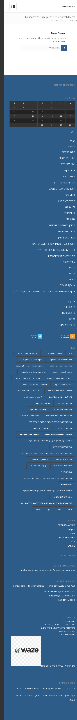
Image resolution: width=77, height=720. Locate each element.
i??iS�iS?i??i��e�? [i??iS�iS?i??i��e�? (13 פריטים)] (37, 428)
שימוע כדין (66, 219)
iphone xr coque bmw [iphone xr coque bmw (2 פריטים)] (35, 459)
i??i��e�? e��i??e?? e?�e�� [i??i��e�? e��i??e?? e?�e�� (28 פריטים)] (55, 434)
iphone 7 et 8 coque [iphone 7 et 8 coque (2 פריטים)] (59, 459)
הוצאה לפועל (65, 176)
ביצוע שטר (66, 194)
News (68, 533)
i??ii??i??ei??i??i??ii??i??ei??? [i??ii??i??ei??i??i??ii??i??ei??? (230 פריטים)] (25, 416)
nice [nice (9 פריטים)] (66, 509)
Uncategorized (63, 537)
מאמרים (67, 279)
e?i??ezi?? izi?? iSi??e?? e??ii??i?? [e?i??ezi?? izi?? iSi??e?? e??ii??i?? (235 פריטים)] (26, 390)
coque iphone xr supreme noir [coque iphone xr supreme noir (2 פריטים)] (24, 378)
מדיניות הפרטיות (64, 324)
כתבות (68, 318)
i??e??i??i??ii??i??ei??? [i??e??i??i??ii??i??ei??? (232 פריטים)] (60, 403)
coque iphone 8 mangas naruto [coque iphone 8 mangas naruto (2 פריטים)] (30, 372)
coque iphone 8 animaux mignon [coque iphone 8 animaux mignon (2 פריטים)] (26, 366)
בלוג (69, 541)
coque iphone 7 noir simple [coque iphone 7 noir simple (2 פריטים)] (26, 359)
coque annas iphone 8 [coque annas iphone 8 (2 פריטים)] (49, 353)
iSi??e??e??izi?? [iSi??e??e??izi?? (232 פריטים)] (62, 472)
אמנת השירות (65, 261)
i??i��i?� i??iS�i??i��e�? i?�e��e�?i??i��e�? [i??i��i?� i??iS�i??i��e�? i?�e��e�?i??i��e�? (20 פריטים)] (46, 441)
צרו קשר (67, 301)
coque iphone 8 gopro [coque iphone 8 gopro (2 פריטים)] (59, 372)
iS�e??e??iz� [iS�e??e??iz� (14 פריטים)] (62, 484)
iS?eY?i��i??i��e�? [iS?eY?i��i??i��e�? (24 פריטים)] (35, 466)
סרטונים (67, 267)
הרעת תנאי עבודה (63, 231)
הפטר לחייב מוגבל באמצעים (58, 188)
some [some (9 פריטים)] (55, 509)
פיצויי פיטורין (65, 212)
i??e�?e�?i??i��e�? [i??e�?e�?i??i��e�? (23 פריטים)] (35, 409)
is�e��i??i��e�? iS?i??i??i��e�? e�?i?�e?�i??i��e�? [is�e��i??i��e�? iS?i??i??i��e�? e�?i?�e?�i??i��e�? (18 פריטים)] (43, 490)
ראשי (69, 140)
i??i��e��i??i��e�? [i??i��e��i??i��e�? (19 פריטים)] (25, 434)
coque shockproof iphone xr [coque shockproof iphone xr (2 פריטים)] (31, 384)
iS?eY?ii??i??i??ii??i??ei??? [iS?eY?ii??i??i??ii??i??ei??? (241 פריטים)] (59, 466)
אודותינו (67, 146)
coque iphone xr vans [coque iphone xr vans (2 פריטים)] (59, 384)
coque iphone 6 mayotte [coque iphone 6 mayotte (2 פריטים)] (23, 353)
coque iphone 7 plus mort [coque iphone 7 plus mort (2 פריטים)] (57, 366)
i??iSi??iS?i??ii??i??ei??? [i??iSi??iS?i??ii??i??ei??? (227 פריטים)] (60, 428)
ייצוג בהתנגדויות (64, 164)
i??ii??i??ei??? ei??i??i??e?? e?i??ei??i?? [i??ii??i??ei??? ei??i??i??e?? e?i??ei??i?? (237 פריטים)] (55, 416)
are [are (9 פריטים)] (66, 353)
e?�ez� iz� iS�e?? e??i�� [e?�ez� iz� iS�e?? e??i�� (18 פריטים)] (56, 397)
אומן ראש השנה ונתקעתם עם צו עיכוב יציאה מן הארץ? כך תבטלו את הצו (40, 293)
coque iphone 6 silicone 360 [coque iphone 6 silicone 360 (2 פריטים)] (56, 359)
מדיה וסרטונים (65, 312)
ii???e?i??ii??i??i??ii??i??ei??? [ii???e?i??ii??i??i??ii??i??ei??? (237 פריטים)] (58, 447)
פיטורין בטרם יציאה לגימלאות (58, 225)
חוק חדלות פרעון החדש (60, 182)
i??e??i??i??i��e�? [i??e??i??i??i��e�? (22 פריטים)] (39, 403)
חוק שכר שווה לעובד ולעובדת (57, 256)
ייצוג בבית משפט (63, 157)
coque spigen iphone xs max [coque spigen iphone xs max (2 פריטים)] (56, 390)
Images (67, 529)
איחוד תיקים (66, 170)
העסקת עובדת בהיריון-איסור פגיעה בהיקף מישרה (48, 243)
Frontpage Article (62, 524)
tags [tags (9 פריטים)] (44, 509)
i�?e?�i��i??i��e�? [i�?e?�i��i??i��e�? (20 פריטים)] (58, 497)
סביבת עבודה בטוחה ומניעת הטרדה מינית (52, 249)
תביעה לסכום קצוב (62, 201)
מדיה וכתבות (65, 306)
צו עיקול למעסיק (63, 285)
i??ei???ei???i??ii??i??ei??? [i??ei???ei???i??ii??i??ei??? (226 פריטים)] (59, 409)
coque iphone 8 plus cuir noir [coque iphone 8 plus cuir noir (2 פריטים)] (55, 378)
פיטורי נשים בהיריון (62, 237)
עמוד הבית (67, 20)
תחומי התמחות (64, 152)
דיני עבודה (66, 206)
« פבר (68, 131)
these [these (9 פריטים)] (34, 509)
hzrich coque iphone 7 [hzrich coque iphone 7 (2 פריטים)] (28, 397)
